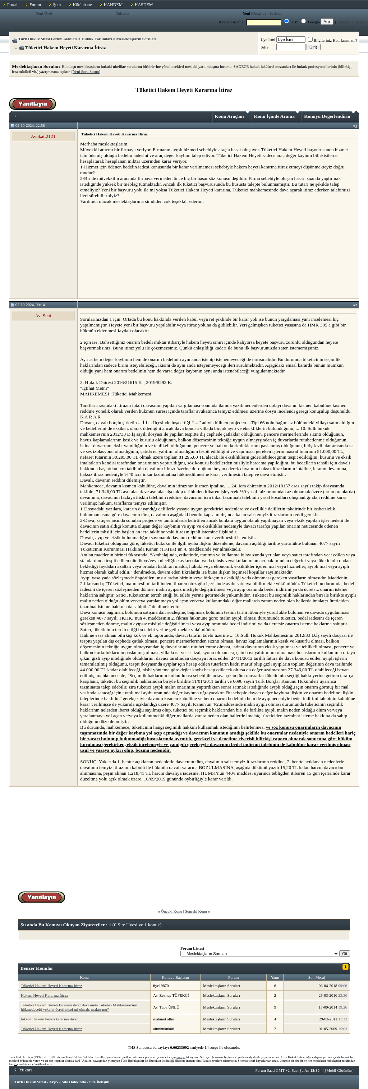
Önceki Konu (171, 911)
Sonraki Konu (196, 911)
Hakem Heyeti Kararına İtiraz (44, 995)
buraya (180, 1057)
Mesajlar (258, 13)
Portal (12, 4)
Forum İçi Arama (352, 22)
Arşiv (54, 1082)
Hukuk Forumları (97, 39)
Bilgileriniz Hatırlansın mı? (332, 40)
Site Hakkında (73, 1082)
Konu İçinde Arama (277, 115)
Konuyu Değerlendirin (329, 115)
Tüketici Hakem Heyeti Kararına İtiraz (51, 985)
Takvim (122, 13)
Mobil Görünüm (340, 1070)
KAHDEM (113, 4)
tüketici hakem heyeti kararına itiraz (49, 1019)
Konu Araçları (232, 115)
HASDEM (144, 4)
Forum (35, 4)
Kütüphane (82, 4)
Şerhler (276, 13)
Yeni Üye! (44, 13)
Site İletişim (99, 1082)
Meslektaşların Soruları (136, 39)
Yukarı (23, 1069)
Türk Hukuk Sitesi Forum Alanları (47, 39)
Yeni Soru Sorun (86, 71)
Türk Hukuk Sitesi (30, 1082)
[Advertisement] (134, 251)
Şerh (57, 4)
